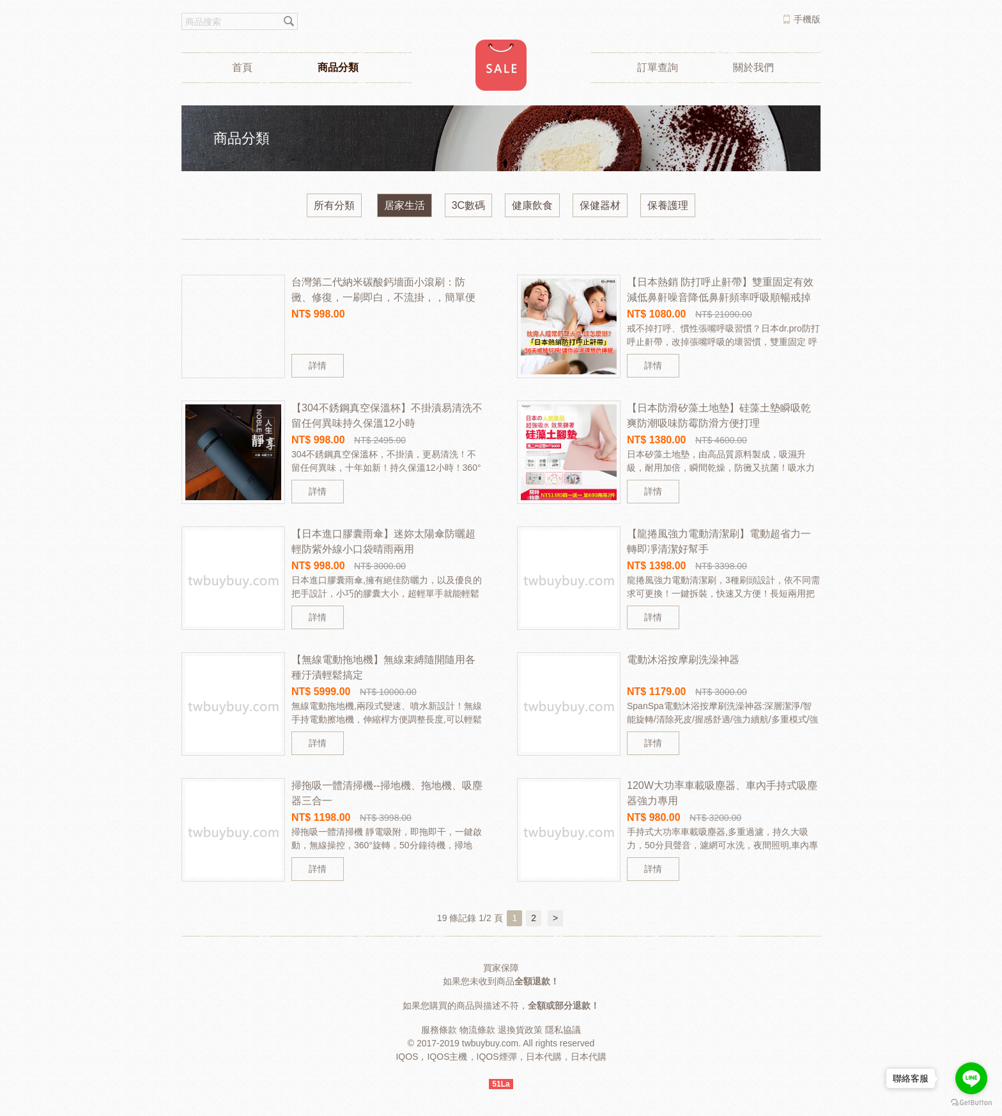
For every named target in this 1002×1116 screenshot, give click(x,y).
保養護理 (667, 205)
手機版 (807, 19)
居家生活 (404, 205)
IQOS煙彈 (497, 1056)
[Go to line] (971, 1078)
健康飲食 (532, 205)
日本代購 (544, 1056)
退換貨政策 (520, 1030)
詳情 (318, 365)
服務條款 (439, 1030)
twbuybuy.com (490, 1043)
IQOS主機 (447, 1056)
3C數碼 (468, 205)
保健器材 (600, 205)
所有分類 (334, 205)
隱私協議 (563, 1030)
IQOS (407, 1056)
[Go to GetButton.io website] (971, 1103)
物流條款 (477, 1030)
